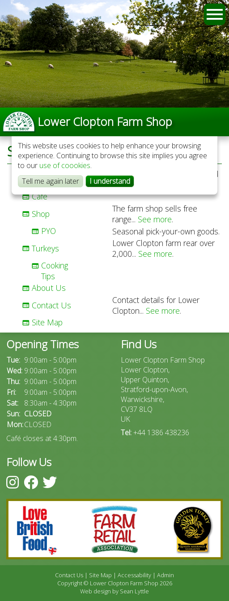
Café (39, 196)
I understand (109, 181)
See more (155, 219)
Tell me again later (50, 181)
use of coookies (64, 165)
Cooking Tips (54, 270)
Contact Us (51, 305)
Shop (41, 213)
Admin (165, 575)
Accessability (134, 575)
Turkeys (45, 248)
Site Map (47, 322)
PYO (48, 230)
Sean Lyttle (134, 591)
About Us (49, 287)
